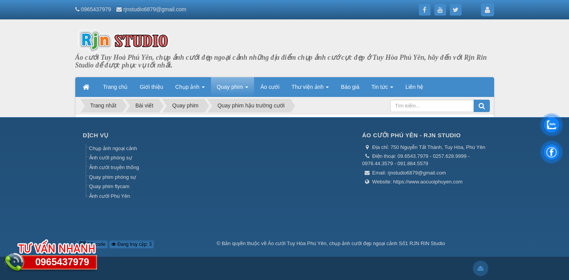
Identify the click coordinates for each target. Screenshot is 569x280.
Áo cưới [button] (269, 87)
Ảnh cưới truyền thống (114, 167)
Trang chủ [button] (115, 87)
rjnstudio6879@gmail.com (154, 9)
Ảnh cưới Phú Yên (109, 196)
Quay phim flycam (109, 186)
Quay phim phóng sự (113, 177)
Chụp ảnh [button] (190, 89)
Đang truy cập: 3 (131, 244)
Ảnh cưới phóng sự (110, 158)
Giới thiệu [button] (151, 87)
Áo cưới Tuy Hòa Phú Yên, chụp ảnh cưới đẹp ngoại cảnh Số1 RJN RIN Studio (356, 243)
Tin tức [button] (383, 89)
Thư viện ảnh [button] (310, 89)
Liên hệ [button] (414, 87)
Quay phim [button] (233, 89)
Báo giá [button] (350, 87)
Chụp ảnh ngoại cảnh (113, 148)
